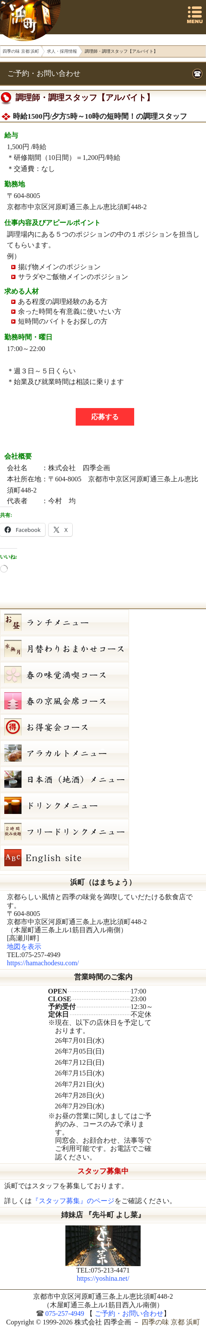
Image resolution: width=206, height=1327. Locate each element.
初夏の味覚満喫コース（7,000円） (103, 675)
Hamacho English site (103, 858)
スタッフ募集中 (103, 1171)
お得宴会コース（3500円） (103, 727)
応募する (105, 416)
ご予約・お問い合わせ (43, 73)
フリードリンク (103, 831)
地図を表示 (24, 946)
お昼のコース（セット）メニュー (103, 622)
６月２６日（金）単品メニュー (103, 753)
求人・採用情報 (62, 51)
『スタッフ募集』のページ (73, 1200)
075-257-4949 (64, 1313)
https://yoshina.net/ (103, 1278)
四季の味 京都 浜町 (31, 20)
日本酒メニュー (103, 779)
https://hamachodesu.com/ (43, 963)
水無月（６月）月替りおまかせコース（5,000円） (103, 648)
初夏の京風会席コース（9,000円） (103, 701)
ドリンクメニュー (103, 805)
